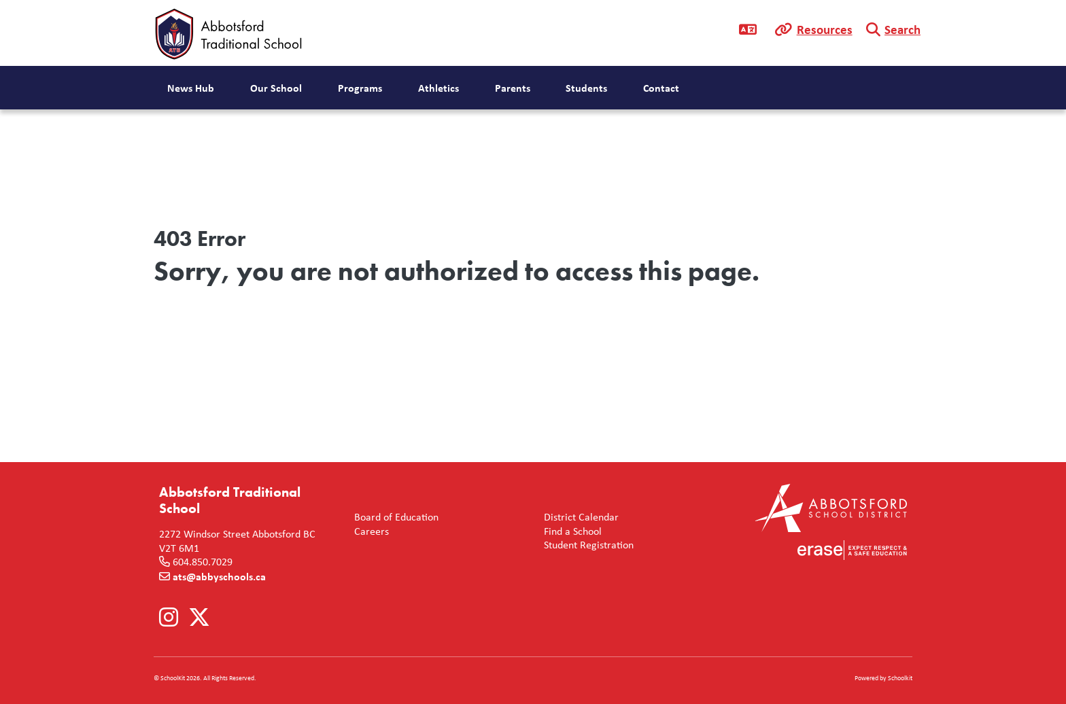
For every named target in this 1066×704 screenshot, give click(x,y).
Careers (369, 532)
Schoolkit (900, 677)
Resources (825, 29)
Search (902, 29)
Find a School (570, 532)
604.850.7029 (203, 562)
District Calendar (578, 517)
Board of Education (394, 517)
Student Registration (586, 545)
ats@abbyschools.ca (219, 576)
